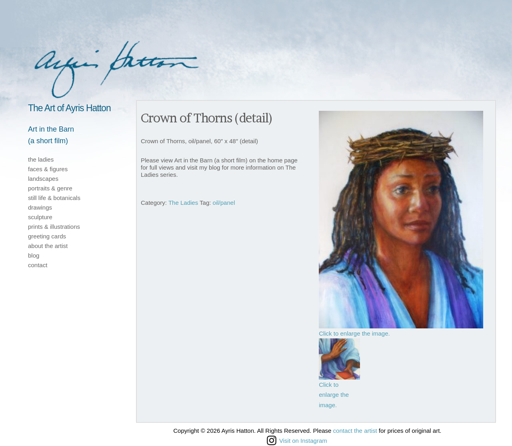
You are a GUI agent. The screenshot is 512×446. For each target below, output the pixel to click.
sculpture (40, 217)
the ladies (41, 159)
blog (33, 255)
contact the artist (355, 430)
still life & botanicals (54, 197)
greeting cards (47, 236)
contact (37, 265)
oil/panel (224, 202)
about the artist (48, 245)
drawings (40, 207)
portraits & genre (50, 188)
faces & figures (48, 169)
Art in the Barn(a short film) (51, 135)
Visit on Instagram (297, 440)
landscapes (43, 178)
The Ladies (183, 202)
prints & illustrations (54, 226)
